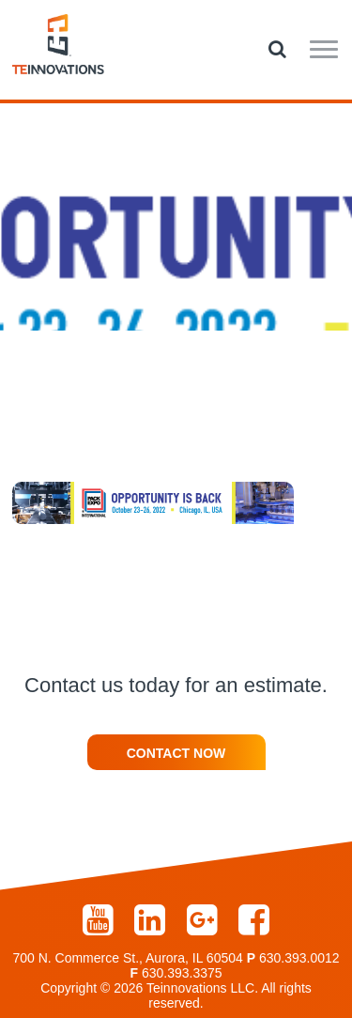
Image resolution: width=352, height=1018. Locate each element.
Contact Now (176, 753)
